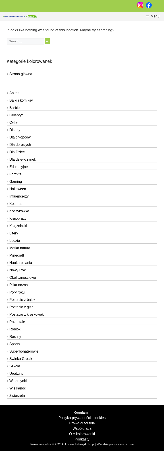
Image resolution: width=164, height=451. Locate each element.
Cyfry (13, 122)
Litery (13, 233)
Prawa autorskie (82, 423)
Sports (14, 344)
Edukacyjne (18, 167)
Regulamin (81, 412)
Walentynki (18, 381)
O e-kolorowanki (82, 434)
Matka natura (19, 248)
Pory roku (17, 292)
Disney (14, 130)
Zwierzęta (17, 396)
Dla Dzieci (17, 152)
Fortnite (15, 174)
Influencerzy (19, 196)
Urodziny (16, 373)
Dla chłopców (20, 137)
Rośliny (15, 336)
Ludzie (14, 241)
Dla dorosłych (20, 145)
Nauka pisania (20, 263)
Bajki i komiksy (21, 100)
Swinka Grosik (20, 359)
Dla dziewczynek (22, 159)
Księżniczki (18, 226)
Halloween (17, 189)
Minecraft (16, 255)
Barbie (14, 108)
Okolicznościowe (22, 277)
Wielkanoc (17, 388)
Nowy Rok (17, 270)
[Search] (47, 41)
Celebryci (16, 115)
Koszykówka (19, 211)
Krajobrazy (17, 218)
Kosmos (15, 204)
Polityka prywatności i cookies (82, 418)
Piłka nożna (18, 285)
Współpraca (82, 428)
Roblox (15, 329)
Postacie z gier (21, 307)
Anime (14, 93)
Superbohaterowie (23, 351)
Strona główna (20, 74)
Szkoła (14, 366)
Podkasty (82, 439)
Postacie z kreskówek (26, 314)
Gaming (15, 181)
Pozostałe (17, 322)
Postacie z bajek (22, 300)
